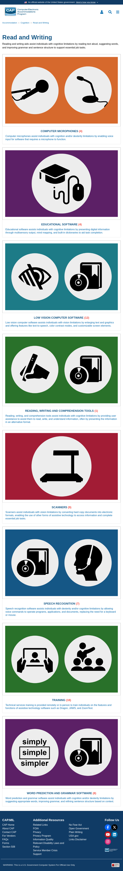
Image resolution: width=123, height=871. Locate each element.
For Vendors (8, 835)
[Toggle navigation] (118, 12)
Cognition (25, 23)
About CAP (8, 828)
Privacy (37, 832)
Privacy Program (42, 835)
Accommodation (9, 23)
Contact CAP (9, 832)
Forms (5, 843)
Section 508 (8, 846)
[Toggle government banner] (61, 2)
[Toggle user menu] (102, 12)
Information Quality (43, 839)
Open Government (79, 828)
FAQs (5, 839)
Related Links (40, 825)
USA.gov (73, 835)
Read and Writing (41, 23)
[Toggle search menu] (110, 12)
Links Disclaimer (77, 839)
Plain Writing (76, 832)
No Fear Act (75, 825)
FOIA (36, 828)
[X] (114, 827)
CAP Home (8, 825)
